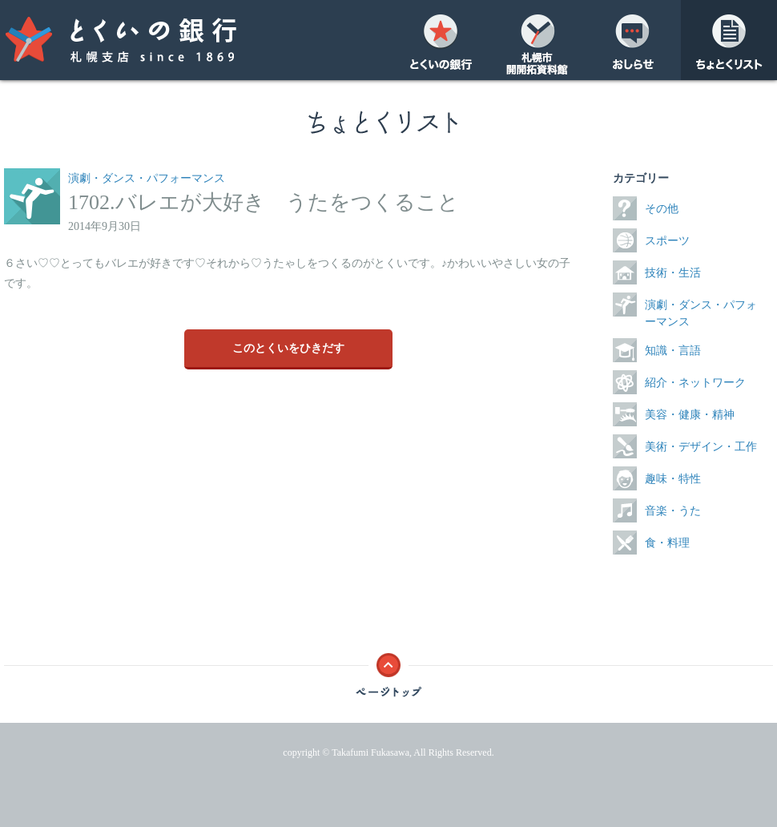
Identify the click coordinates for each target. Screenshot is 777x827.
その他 (661, 209)
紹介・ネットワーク (695, 383)
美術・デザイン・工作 (701, 447)
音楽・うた (673, 511)
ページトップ (388, 671)
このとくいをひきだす (288, 348)
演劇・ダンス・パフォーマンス (146, 178)
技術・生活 (673, 273)
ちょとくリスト (729, 40)
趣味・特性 (673, 479)
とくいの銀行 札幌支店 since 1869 (152, 40)
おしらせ (633, 40)
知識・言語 (673, 351)
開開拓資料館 (537, 40)
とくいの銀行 (441, 40)
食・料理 (667, 543)
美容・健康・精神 (690, 415)
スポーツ (667, 241)
